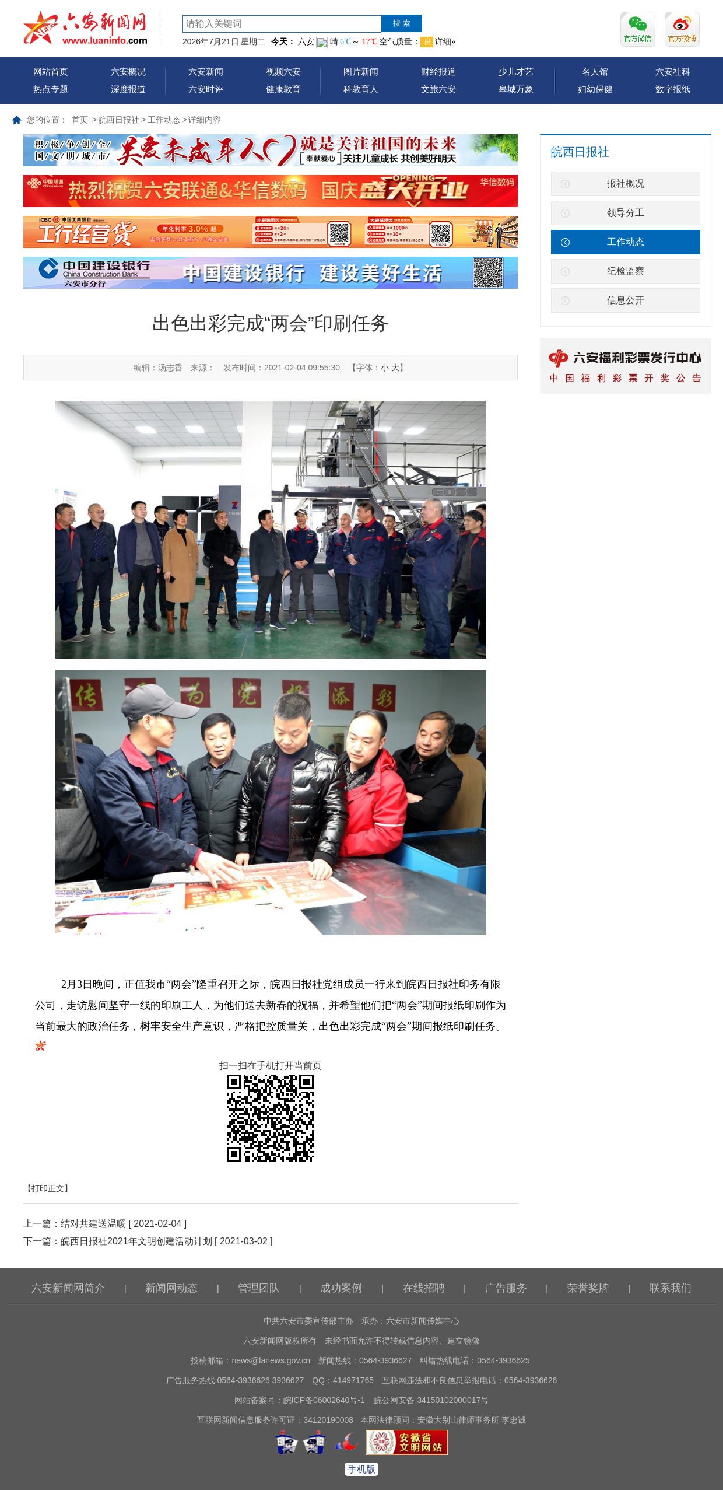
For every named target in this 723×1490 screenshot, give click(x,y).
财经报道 (438, 71)
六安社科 (672, 71)
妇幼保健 (595, 89)
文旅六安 (438, 89)
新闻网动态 (171, 1288)
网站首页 (50, 71)
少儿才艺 (516, 71)
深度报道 (128, 89)
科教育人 (360, 89)
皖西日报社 (119, 119)
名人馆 (595, 71)
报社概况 (625, 183)
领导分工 (625, 213)
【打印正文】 (47, 1188)
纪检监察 (625, 271)
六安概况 (128, 71)
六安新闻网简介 (68, 1288)
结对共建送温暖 (93, 1224)
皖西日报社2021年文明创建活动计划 (136, 1241)
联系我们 (671, 1288)
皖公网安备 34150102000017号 (431, 1400)
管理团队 (259, 1288)
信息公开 (625, 300)
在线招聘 (424, 1288)
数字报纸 (672, 89)
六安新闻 (205, 71)
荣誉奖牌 (588, 1288)
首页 (80, 119)
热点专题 (50, 89)
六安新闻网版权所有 (280, 1340)
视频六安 (283, 71)
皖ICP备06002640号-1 (324, 1400)
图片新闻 (360, 71)
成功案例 (341, 1288)
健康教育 (283, 89)
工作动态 (164, 119)
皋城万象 (516, 89)
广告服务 (506, 1288)
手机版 (361, 1469)
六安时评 (205, 89)
